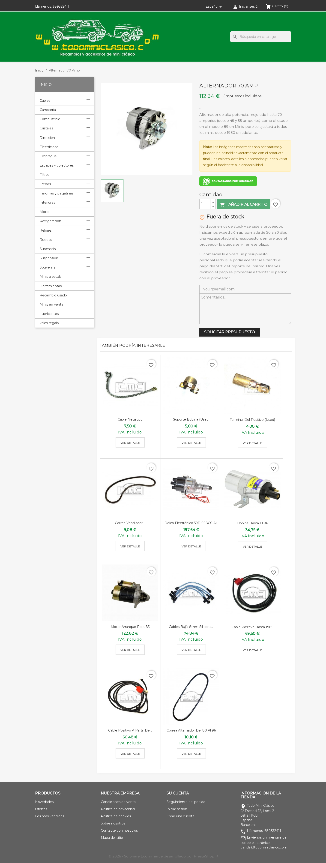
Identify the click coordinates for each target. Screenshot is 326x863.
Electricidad (49, 147)
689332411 (61, 6)
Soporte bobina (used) (191, 419)
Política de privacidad (118, 809)
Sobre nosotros (113, 823)
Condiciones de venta (118, 802)
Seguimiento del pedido (186, 802)
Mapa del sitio (112, 838)
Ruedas (46, 240)
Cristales (46, 128)
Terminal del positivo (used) (252, 420)
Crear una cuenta (180, 816)
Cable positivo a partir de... (130, 730)
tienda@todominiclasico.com (263, 847)
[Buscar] (260, 36)
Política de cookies (116, 816)
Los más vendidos (49, 816)
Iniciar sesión (177, 809)
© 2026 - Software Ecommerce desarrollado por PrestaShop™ (163, 856)
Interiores (47, 202)
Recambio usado (53, 295)
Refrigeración (50, 221)
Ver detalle (130, 443)
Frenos (45, 184)
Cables (45, 101)
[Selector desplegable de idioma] (214, 6)
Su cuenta (178, 793)
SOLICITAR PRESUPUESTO (229, 332)
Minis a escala (51, 277)
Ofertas (41, 809)
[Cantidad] (204, 204)
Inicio (46, 84)
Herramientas (51, 286)
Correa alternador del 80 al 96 (191, 730)
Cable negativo (130, 419)
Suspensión (49, 258)
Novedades (44, 802)
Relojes (45, 230)
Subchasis (48, 249)
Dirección (47, 138)
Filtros (44, 175)
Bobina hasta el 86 (252, 523)
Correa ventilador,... (130, 523)
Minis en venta (51, 304)
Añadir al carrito (243, 205)
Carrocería (48, 110)
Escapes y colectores (57, 165)
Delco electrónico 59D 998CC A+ (191, 523)
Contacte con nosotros (119, 830)
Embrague (48, 156)
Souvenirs (47, 267)
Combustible (50, 119)
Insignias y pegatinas (56, 193)
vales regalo (49, 323)
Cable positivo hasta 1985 (252, 627)
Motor (45, 212)
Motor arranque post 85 (130, 627)
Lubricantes (49, 314)
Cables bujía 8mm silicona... (191, 627)
